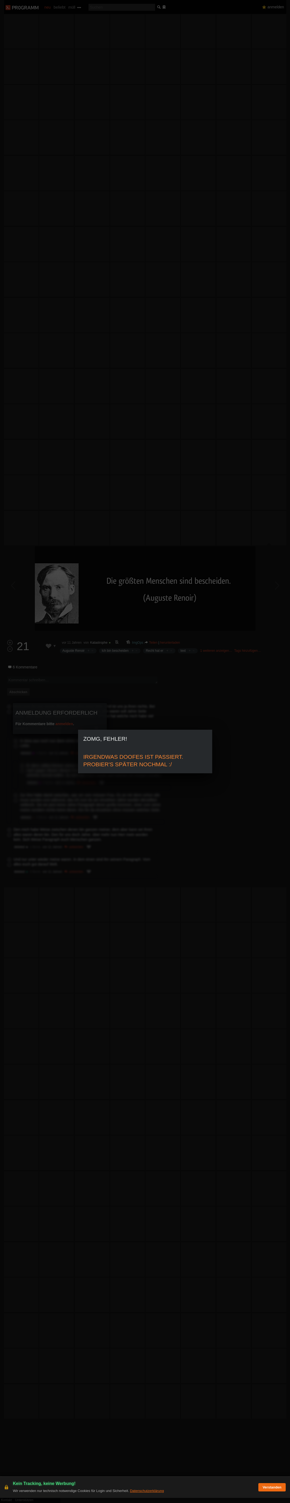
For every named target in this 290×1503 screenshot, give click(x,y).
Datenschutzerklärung (147, 1496)
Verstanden (272, 1492)
